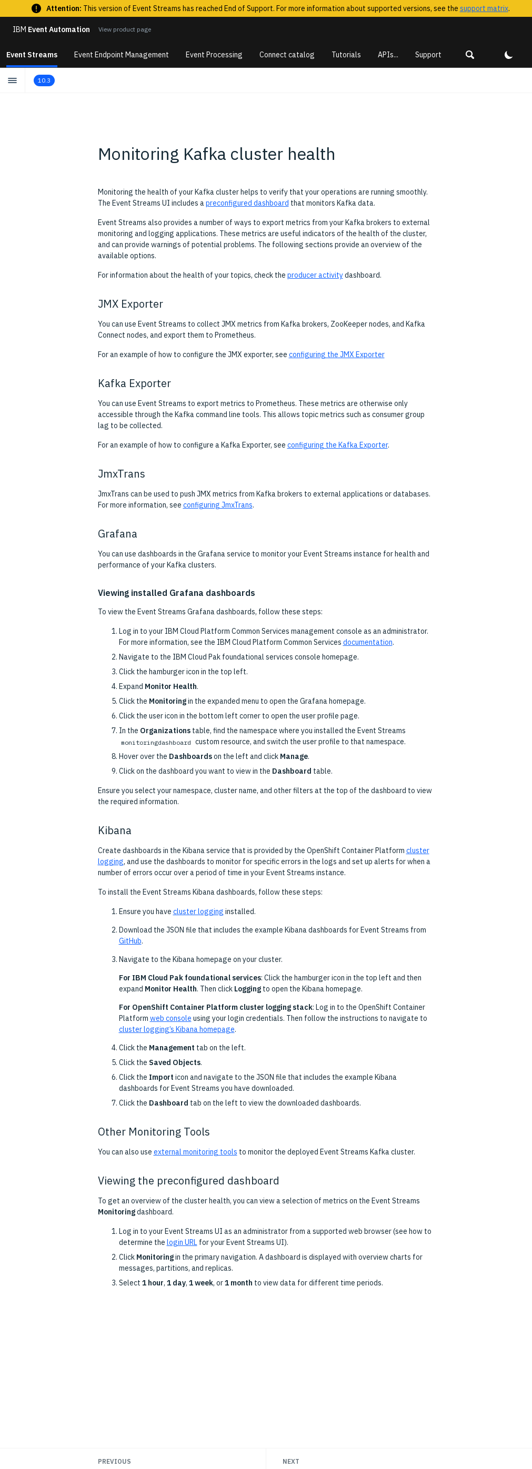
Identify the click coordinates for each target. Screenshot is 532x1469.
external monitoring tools (195, 1152)
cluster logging (198, 911)
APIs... (388, 54)
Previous (114, 1461)
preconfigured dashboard (247, 203)
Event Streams (31, 54)
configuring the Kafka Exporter (337, 445)
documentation (368, 642)
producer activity (315, 275)
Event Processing (214, 54)
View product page (124, 29)
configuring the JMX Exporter (337, 354)
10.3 (44, 80)
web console (171, 1018)
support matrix (484, 8)
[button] (470, 54)
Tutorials (346, 54)
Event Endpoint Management (121, 54)
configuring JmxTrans (218, 505)
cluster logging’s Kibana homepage (177, 1029)
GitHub (130, 941)
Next (291, 1461)
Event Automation (51, 29)
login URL (182, 1242)
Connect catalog (287, 54)
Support (428, 54)
